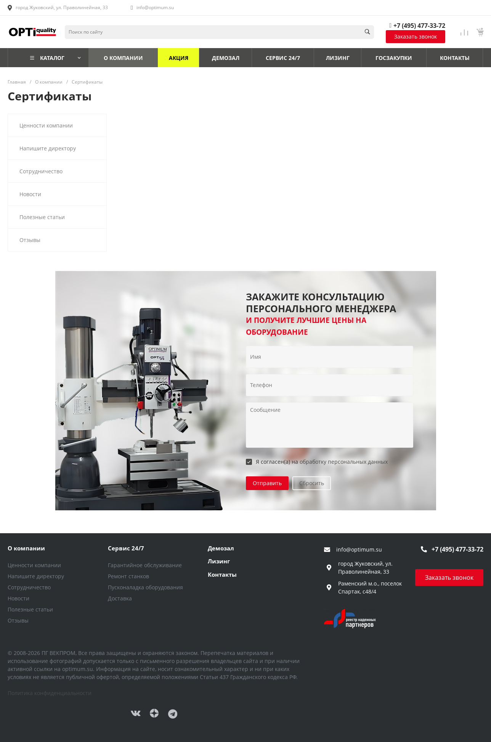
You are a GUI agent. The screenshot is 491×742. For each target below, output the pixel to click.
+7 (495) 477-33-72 (419, 25)
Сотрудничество (29, 587)
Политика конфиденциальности (49, 693)
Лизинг (219, 561)
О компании (26, 548)
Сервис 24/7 (126, 548)
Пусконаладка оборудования (145, 587)
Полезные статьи (30, 609)
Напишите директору (36, 576)
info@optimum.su (155, 7)
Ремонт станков (128, 576)
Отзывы (18, 620)
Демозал (221, 548)
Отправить (267, 483)
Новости (18, 598)
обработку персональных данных (344, 461)
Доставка (120, 598)
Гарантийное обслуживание (145, 565)
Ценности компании (34, 565)
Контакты (222, 574)
